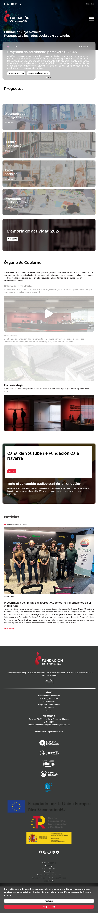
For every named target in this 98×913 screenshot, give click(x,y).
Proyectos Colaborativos (49, 704)
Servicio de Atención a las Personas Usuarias (49, 878)
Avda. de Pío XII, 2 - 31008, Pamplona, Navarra (49, 719)
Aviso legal (49, 866)
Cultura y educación (49, 698)
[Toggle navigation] (91, 15)
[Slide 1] (46, 77)
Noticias (49, 710)
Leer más (9, 628)
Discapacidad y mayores (49, 696)
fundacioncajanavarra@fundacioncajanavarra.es (49, 725)
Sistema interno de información (49, 875)
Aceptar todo (49, 907)
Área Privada (49, 881)
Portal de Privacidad (49, 869)
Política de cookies (49, 863)
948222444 (49, 722)
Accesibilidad (49, 872)
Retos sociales (49, 701)
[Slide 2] (48, 77)
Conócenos (49, 707)
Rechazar (49, 901)
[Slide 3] (50, 77)
